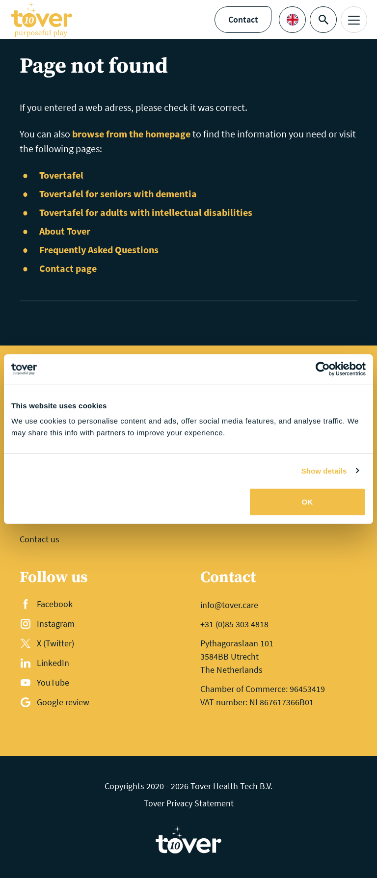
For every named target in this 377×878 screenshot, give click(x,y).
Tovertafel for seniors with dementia (118, 193)
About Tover (64, 231)
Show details (324, 470)
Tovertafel (61, 175)
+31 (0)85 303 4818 (234, 624)
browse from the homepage (131, 134)
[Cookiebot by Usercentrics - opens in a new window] (323, 369)
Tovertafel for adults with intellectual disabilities (145, 212)
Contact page (68, 268)
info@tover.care (229, 605)
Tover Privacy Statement (189, 803)
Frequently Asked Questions (99, 249)
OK (307, 502)
